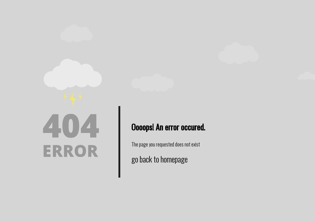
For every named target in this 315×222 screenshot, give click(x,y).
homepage (174, 159)
